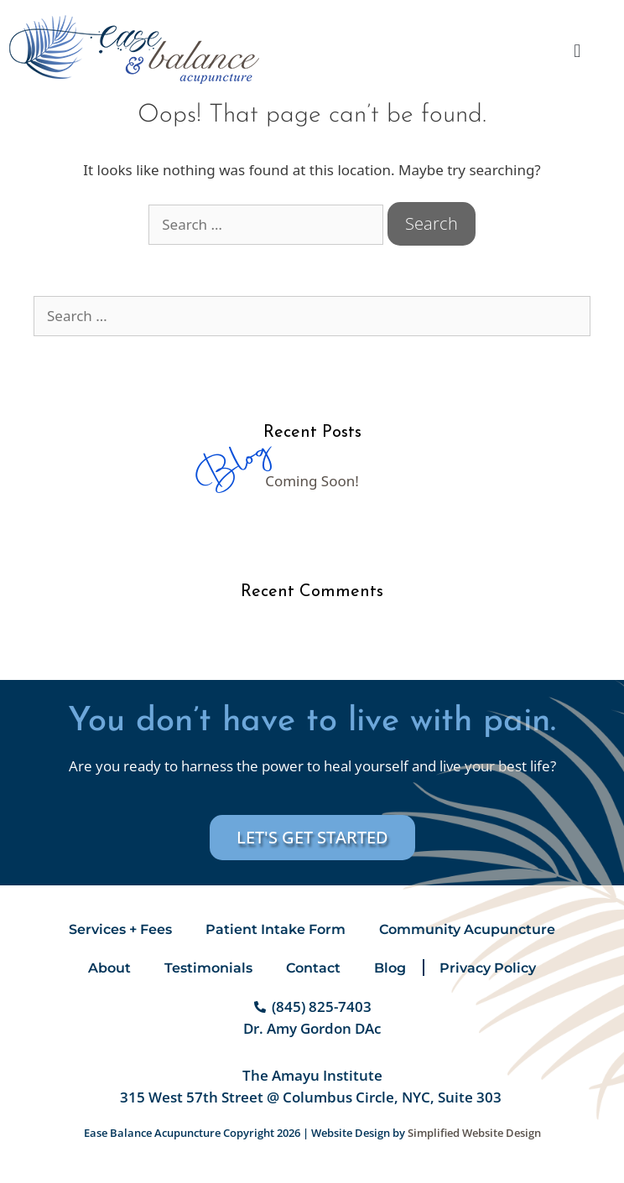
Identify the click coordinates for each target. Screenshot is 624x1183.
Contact (313, 968)
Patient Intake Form (275, 929)
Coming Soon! (312, 480)
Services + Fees (120, 929)
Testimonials (208, 968)
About (109, 968)
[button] (577, 50)
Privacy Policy (487, 968)
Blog (390, 968)
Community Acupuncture (467, 929)
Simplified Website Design (474, 1132)
